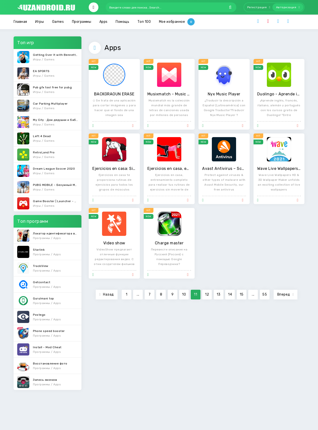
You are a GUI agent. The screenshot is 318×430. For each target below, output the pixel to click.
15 (242, 294)
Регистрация (258, 7)
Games (58, 22)
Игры (39, 22)
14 (230, 294)
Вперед (285, 294)
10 (184, 294)
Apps (103, 22)
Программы (81, 22)
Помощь (122, 22)
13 (219, 294)
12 (207, 294)
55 (264, 294)
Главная (20, 22)
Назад (106, 294)
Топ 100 (144, 22)
